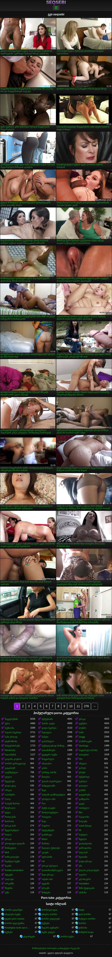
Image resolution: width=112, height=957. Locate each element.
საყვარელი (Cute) (88, 750)
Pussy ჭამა (10, 817)
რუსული (83, 834)
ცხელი (8, 777)
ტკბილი (83, 781)
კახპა (44, 768)
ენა (80, 866)
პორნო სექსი (67, 936)
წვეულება (10, 781)
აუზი (7, 892)
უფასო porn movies (14, 919)
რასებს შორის (12, 803)
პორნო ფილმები (14, 910)
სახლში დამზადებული (53, 794)
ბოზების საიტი (86, 932)
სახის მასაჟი (85, 826)
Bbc (81, 812)
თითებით (84, 754)
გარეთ (82, 768)
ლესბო (82, 728)
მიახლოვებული (50, 812)
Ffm (81, 759)
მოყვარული (48, 759)
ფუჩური (83, 723)
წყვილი (83, 839)
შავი (44, 790)
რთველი (46, 817)
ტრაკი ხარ (10, 826)
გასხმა (82, 790)
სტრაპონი (47, 857)
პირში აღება (48, 723)
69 (80, 830)
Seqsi (81, 910)
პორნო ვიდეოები (51, 919)
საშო (81, 732)
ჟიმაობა (83, 927)
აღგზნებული (11, 772)
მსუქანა (9, 888)
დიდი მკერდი (49, 728)
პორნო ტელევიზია (14, 923)
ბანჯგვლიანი (48, 785)
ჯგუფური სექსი (49, 754)
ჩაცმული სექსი (12, 861)
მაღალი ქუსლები (51, 848)
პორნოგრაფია (49, 910)
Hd (43, 861)
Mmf (7, 852)
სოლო (8, 834)
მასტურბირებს (12, 745)
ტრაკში (45, 888)
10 (71, 706)
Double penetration (14, 870)
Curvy (8, 799)
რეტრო (46, 826)
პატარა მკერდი (13, 732)
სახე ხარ (83, 852)
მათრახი (9, 821)
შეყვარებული (12, 830)
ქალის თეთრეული (51, 781)
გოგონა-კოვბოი (13, 759)
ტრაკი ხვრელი (50, 866)
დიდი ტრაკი (85, 861)
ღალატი (9, 879)
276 (86, 706)
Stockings (83, 745)
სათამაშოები (48, 750)
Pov (44, 803)
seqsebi (56, 2)
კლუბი (45, 852)
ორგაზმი (9, 883)
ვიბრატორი (85, 848)
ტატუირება (84, 794)
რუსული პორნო (87, 919)
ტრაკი (82, 719)
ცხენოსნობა (11, 741)
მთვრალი (10, 808)
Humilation (84, 883)
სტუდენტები (48, 830)
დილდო (83, 785)
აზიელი (83, 763)
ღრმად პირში (49, 772)
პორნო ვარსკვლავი (15, 763)
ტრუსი (82, 772)
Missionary (10, 750)
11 (78, 706)
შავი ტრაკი (47, 874)
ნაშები (45, 737)
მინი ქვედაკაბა (86, 888)
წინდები (46, 892)
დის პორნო (85, 914)
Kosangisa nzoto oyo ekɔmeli (17, 927)
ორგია (8, 790)
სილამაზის (10, 754)
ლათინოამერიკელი (52, 870)
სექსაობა (9, 728)
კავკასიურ (10, 768)
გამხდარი (84, 799)
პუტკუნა (9, 874)
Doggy (82, 737)
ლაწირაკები (85, 741)
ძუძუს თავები (48, 808)
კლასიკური (85, 879)
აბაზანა (83, 892)
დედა (8, 812)
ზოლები (83, 821)
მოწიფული (10, 848)
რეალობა (84, 817)
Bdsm (44, 839)
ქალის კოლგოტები (89, 870)
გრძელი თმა (48, 799)
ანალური (46, 763)
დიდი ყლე (10, 785)
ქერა (7, 723)
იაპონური (10, 794)
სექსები (45, 923)
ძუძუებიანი (47, 719)
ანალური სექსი (13, 914)
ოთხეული (84, 808)
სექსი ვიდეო (48, 932)
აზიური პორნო (49, 914)
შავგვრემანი (11, 719)
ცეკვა (82, 803)
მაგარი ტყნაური (50, 927)
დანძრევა (47, 834)
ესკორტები (29, 936)
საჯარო (83, 874)
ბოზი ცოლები (12, 857)
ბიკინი (8, 866)
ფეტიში (45, 883)
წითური (46, 777)
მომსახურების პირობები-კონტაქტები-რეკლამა (56, 948)
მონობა (45, 843)
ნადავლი (46, 732)
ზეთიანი (83, 857)
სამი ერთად (11, 737)
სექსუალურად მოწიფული (54, 745)
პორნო (82, 923)
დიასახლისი (85, 843)
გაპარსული (48, 741)
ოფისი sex (47, 879)
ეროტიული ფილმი (15, 843)
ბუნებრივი (84, 777)
